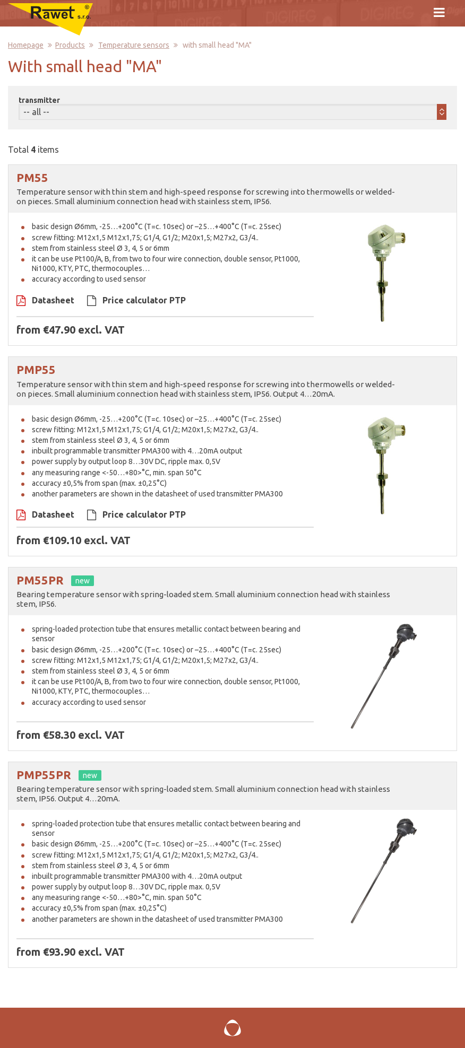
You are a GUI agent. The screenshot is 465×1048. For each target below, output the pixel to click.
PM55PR (40, 580)
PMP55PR (43, 774)
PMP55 (36, 369)
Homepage (26, 45)
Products (70, 45)
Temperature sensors (133, 45)
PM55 (32, 177)
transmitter (39, 100)
